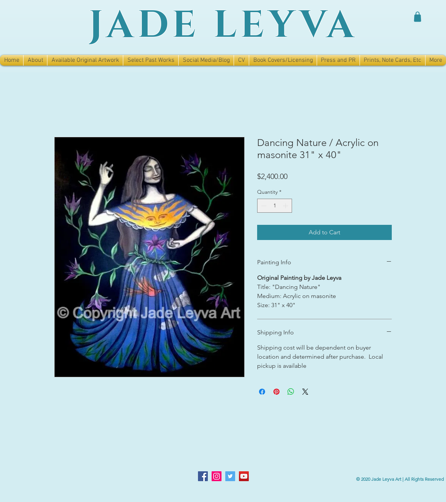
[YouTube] (244, 476)
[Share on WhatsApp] (290, 391)
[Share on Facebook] (262, 391)
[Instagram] (216, 476)
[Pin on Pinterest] (276, 391)
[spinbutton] (274, 205)
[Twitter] (230, 476)
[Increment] (286, 205)
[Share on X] (305, 391)
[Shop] (417, 16)
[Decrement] (263, 205)
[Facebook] (203, 476)
